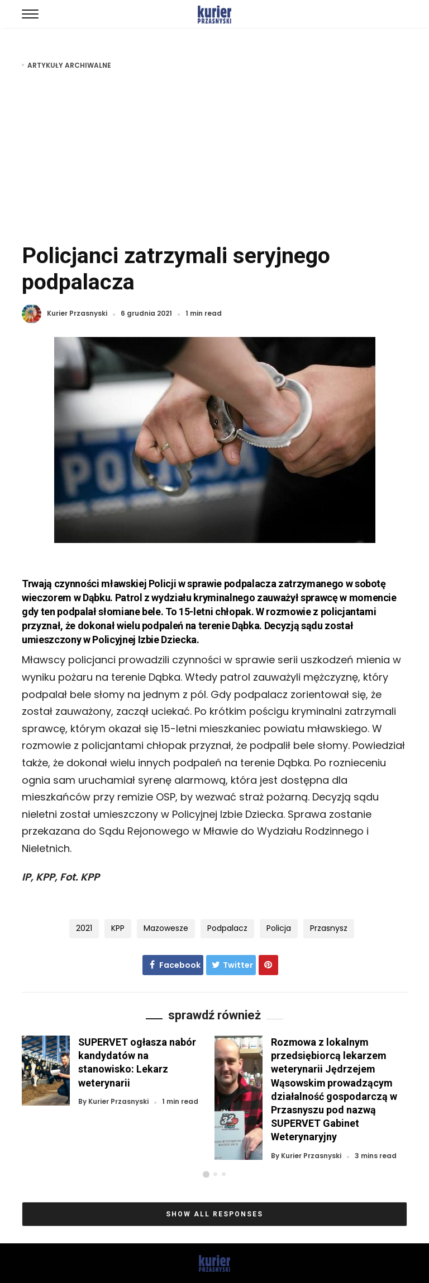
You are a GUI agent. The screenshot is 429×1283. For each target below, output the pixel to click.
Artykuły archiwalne (69, 65)
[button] (206, 1174)
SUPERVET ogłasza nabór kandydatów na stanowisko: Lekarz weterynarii (137, 1062)
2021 (84, 928)
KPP (118, 928)
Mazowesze (166, 928)
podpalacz (227, 928)
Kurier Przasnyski (77, 313)
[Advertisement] (214, 155)
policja (278, 928)
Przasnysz (328, 928)
